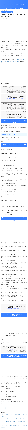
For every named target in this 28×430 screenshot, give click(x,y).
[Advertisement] (14, 73)
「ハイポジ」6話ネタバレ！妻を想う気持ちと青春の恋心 (13, 418)
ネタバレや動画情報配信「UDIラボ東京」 (14, 8)
